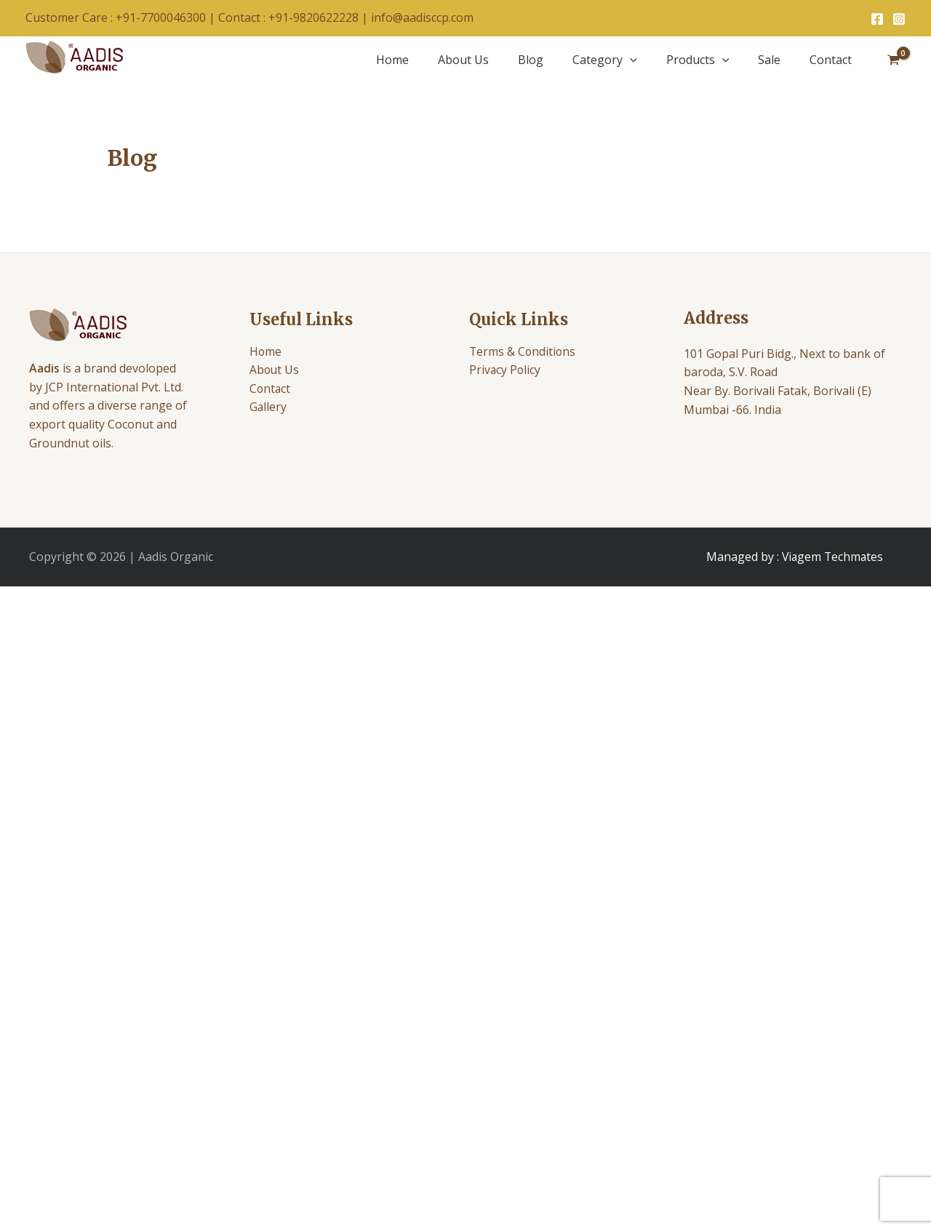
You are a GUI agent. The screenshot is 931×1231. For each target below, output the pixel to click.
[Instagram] (899, 18)
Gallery (268, 407)
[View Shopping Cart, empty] (893, 60)
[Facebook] (877, 18)
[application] (630, 60)
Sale (769, 60)
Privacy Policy (505, 370)
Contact (831, 60)
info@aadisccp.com (422, 17)
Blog (530, 60)
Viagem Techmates (832, 557)
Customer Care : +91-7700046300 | (121, 17)
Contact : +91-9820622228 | (294, 17)
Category (604, 60)
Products (698, 60)
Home (392, 60)
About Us (463, 60)
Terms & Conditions (523, 351)
